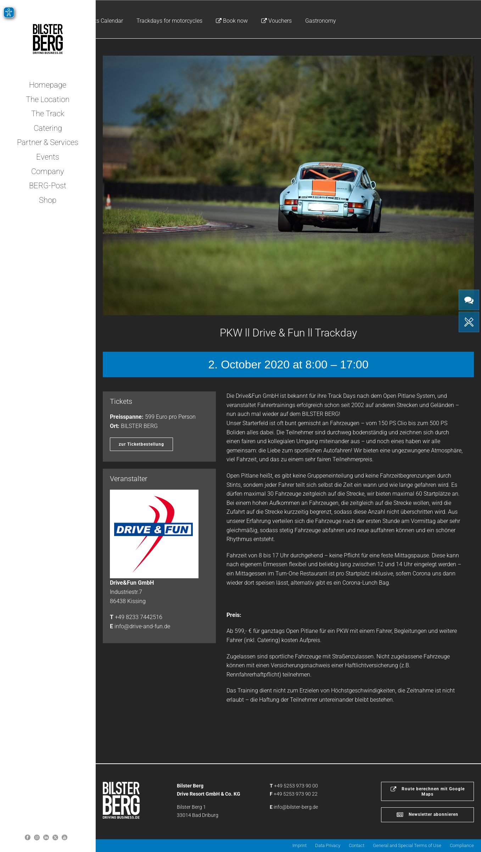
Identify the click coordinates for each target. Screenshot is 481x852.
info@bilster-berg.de (296, 807)
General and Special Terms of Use (407, 845)
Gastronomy (320, 20)
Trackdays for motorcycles (169, 20)
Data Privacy (327, 845)
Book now (232, 20)
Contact (356, 845)
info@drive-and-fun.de (142, 626)
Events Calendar (103, 20)
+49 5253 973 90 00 (296, 786)
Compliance (462, 845)
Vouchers (276, 20)
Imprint (299, 845)
